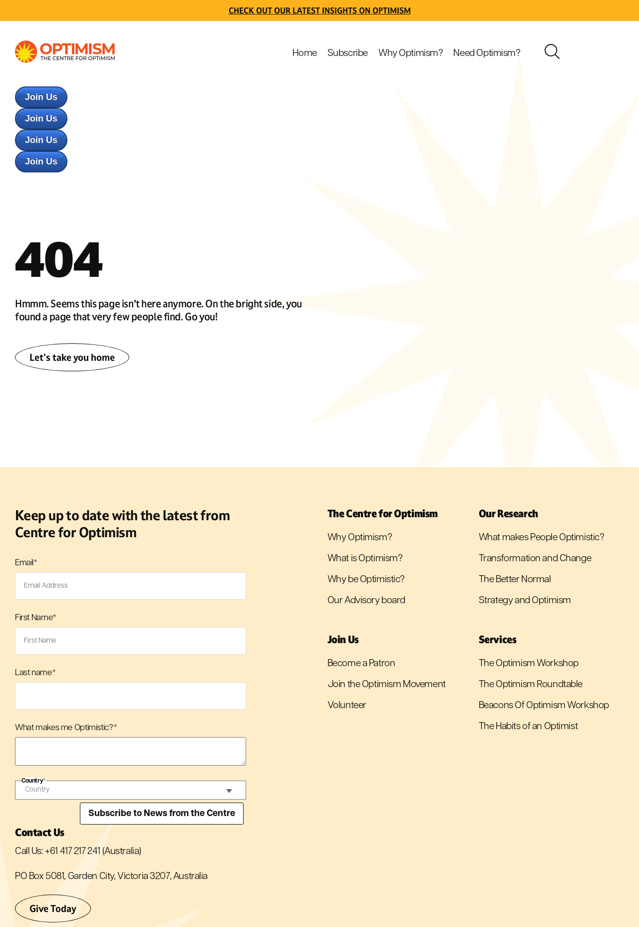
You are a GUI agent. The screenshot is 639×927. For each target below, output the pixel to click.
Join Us (41, 97)
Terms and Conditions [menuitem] (590, 895)
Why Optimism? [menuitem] (410, 53)
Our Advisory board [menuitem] (366, 536)
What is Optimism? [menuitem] (365, 494)
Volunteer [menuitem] (346, 641)
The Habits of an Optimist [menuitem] (528, 662)
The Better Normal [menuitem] (515, 515)
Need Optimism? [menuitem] (486, 53)
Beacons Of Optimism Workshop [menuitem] (544, 641)
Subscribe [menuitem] (347, 53)
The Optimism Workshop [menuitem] (529, 599)
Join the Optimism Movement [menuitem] (386, 620)
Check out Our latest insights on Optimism (320, 10)
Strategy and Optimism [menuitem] (525, 536)
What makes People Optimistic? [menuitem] (542, 473)
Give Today (52, 844)
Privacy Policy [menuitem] (527, 895)
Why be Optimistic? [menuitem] (366, 515)
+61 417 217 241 (72, 787)
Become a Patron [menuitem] (361, 599)
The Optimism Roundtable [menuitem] (531, 620)
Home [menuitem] (305, 53)
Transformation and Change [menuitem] (535, 494)
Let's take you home (72, 293)
